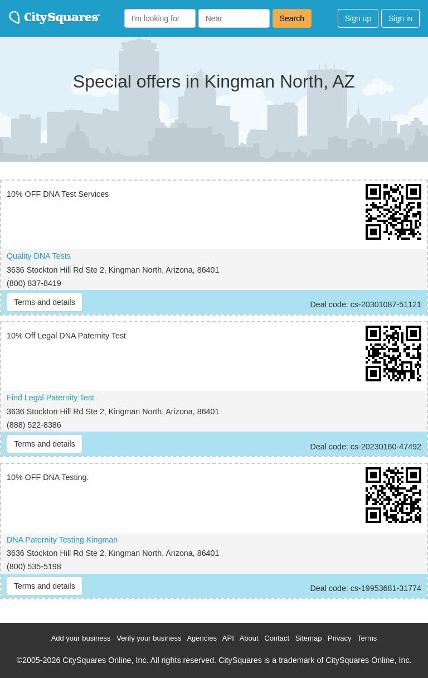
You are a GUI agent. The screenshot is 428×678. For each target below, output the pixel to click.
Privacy (340, 638)
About (249, 638)
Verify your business (148, 638)
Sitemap (308, 638)
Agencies (201, 638)
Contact (276, 638)
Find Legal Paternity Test (50, 397)
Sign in (400, 18)
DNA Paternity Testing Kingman (62, 539)
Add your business (81, 638)
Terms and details (44, 302)
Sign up (358, 18)
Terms (367, 638)
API (228, 638)
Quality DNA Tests (39, 255)
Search (292, 18)
